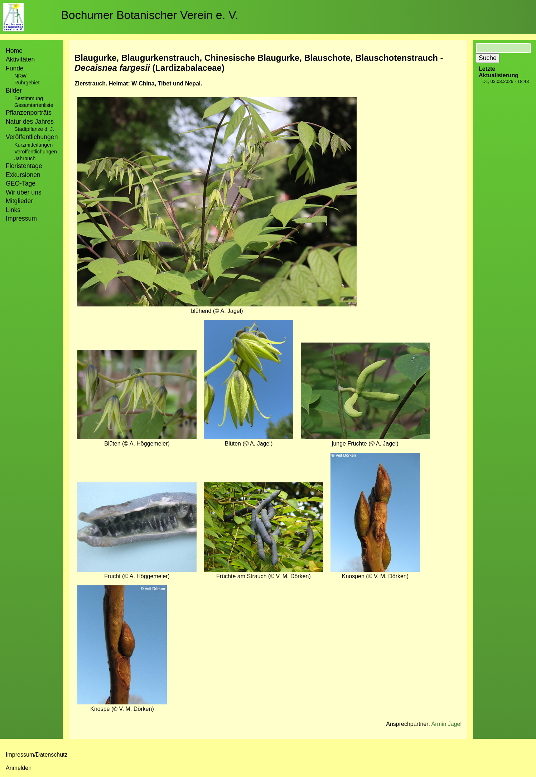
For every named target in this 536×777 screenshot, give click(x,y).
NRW (20, 76)
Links (13, 209)
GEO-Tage (20, 183)
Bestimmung (28, 98)
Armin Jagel (446, 724)
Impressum (21, 218)
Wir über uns (24, 192)
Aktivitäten (20, 59)
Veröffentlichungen (35, 151)
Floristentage (24, 165)
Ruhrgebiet (26, 82)
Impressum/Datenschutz (37, 755)
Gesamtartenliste (33, 105)
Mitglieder (19, 201)
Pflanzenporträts (29, 112)
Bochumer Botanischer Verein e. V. (149, 15)
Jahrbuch (24, 158)
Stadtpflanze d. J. (34, 129)
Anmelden (19, 768)
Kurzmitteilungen (33, 145)
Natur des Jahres (30, 121)
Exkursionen (23, 174)
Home (14, 50)
